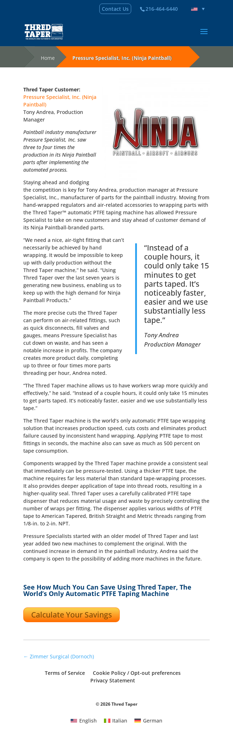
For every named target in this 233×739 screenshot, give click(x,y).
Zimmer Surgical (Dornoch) (58, 656)
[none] (198, 9)
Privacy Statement (112, 680)
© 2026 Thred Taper (116, 704)
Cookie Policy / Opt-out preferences (137, 672)
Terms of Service (65, 672)
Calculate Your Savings (71, 615)
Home (48, 57)
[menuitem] (197, 9)
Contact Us (115, 8)
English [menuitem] (88, 720)
